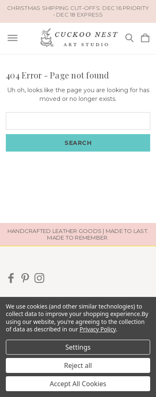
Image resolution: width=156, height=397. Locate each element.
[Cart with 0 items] (145, 38)
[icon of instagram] (39, 278)
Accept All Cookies (78, 383)
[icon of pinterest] (25, 278)
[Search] (129, 38)
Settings (78, 347)
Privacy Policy (97, 329)
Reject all (78, 365)
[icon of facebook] (11, 278)
